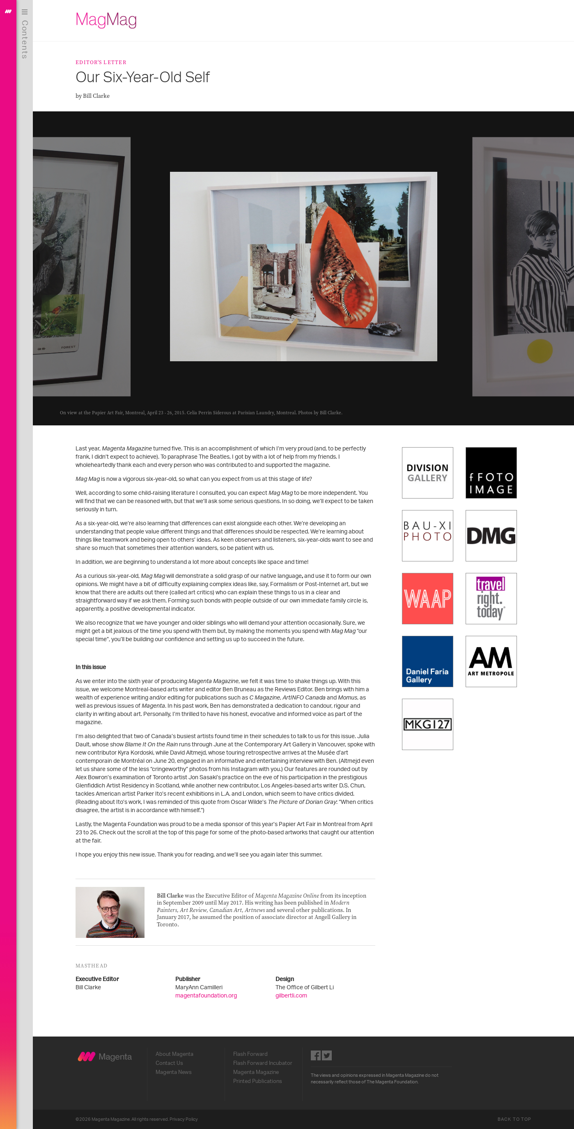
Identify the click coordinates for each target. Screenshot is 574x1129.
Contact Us (169, 1063)
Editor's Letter (101, 62)
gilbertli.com (291, 996)
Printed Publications (257, 1081)
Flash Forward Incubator (262, 1063)
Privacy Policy (184, 1119)
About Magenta (174, 1054)
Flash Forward (250, 1054)
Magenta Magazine (256, 1072)
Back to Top (514, 1119)
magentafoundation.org (206, 996)
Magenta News (174, 1072)
